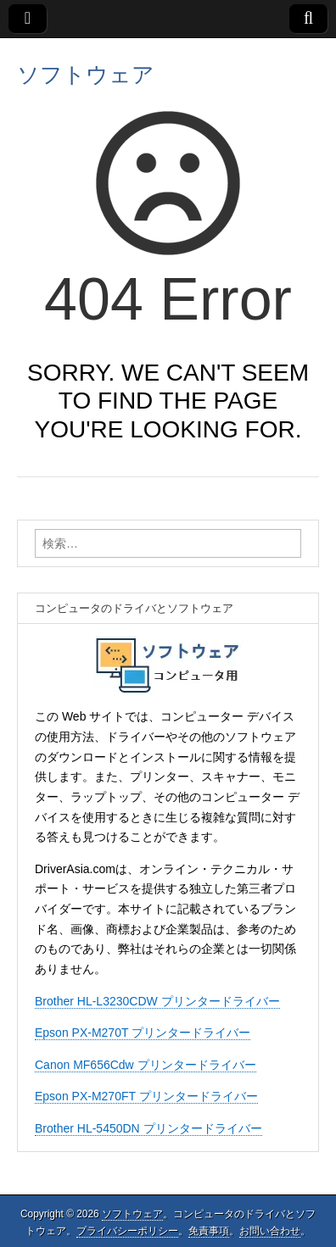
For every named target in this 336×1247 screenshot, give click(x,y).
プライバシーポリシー (127, 1231)
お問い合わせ (269, 1231)
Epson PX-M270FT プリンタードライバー (146, 1096)
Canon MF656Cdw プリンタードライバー (145, 1065)
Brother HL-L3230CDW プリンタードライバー (157, 1001)
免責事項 (208, 1231)
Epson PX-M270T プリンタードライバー (142, 1032)
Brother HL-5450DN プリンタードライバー (148, 1128)
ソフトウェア (85, 74)
